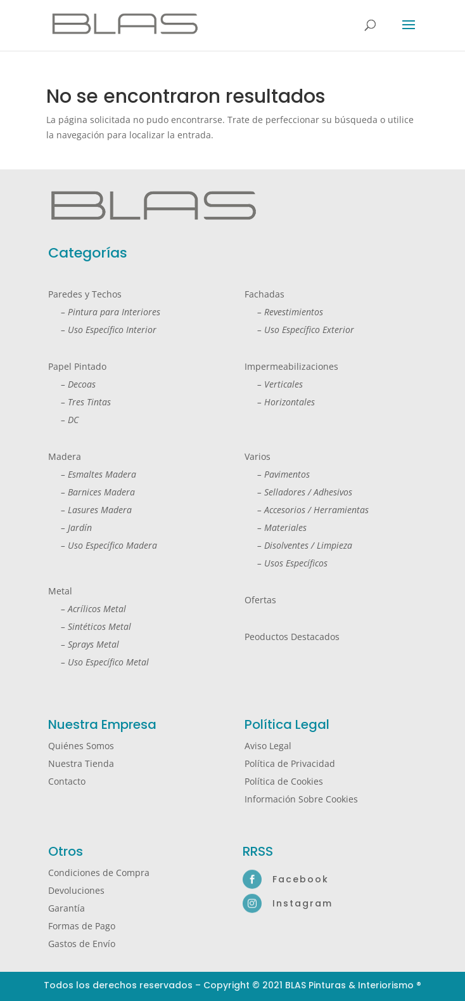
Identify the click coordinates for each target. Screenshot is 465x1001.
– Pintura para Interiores (104, 312)
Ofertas (260, 600)
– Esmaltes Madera (92, 474)
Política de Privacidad (290, 763)
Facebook (300, 879)
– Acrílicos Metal (87, 609)
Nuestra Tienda (81, 763)
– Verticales (274, 384)
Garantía (66, 908)
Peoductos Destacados (292, 637)
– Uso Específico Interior (102, 330)
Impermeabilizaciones (291, 366)
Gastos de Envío (81, 944)
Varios (258, 456)
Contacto (67, 781)
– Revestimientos (284, 312)
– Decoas (72, 384)
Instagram (302, 903)
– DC (63, 420)
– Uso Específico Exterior (299, 330)
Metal (60, 591)
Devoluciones (76, 890)
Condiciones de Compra (99, 873)
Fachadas (264, 294)
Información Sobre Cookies (301, 799)
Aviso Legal (268, 746)
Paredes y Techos (85, 294)
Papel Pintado (77, 366)
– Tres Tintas (79, 402)
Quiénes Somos (81, 746)
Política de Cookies (284, 781)
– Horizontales (280, 402)
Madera (64, 456)
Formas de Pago (81, 926)
